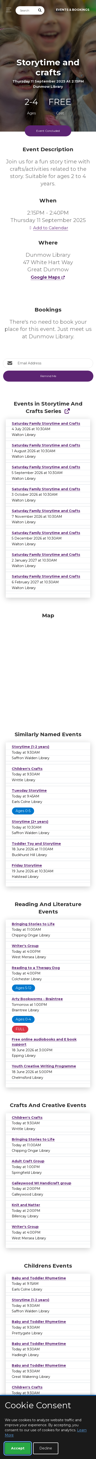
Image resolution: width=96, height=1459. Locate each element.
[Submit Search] (40, 10)
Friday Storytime (27, 865)
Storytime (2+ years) (30, 821)
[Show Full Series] (67, 411)
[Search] (26, 10)
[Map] (48, 670)
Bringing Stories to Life (33, 924)
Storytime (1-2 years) (30, 747)
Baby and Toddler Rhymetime (39, 1278)
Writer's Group (25, 946)
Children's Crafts (27, 769)
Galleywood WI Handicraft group (41, 1183)
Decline (45, 1448)
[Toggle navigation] (7, 10)
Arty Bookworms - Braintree (37, 999)
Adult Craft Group (28, 1161)
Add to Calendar (48, 227)
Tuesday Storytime (29, 790)
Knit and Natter (26, 1205)
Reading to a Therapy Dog (36, 968)
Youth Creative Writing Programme (44, 1066)
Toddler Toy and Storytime (36, 843)
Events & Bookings (72, 9)
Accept (17, 1448)
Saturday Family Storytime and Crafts (46, 423)
